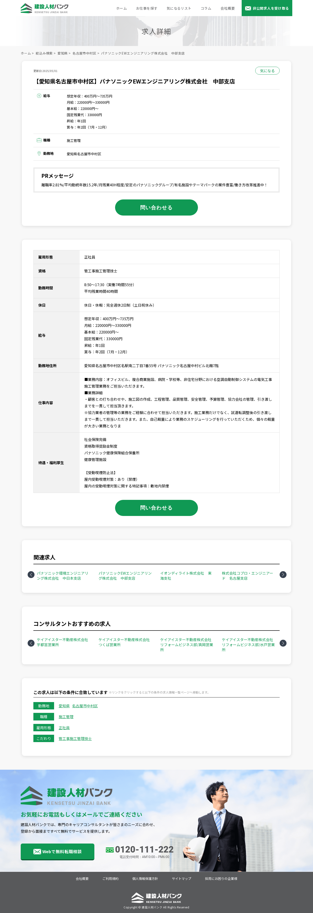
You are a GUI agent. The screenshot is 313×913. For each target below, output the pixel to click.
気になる (267, 70)
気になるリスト (179, 8)
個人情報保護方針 (145, 878)
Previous (31, 574)
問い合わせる (156, 207)
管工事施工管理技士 (75, 738)
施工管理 (66, 716)
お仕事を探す (146, 8)
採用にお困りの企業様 (221, 878)
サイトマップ (181, 878)
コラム (206, 8)
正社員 (64, 727)
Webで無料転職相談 (62, 851)
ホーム (121, 8)
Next (283, 574)
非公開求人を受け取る (271, 8)
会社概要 (227, 8)
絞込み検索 (44, 53)
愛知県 (63, 53)
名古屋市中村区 (84, 53)
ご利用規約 (110, 878)
